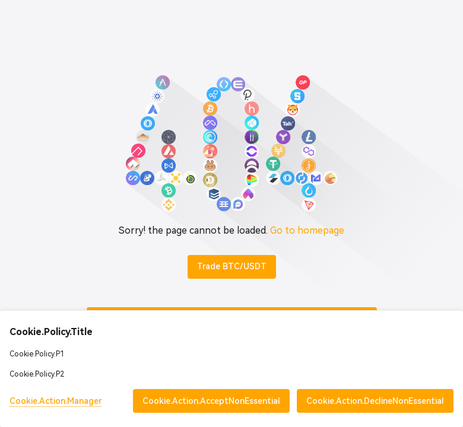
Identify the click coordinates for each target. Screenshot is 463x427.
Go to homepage (307, 230)
